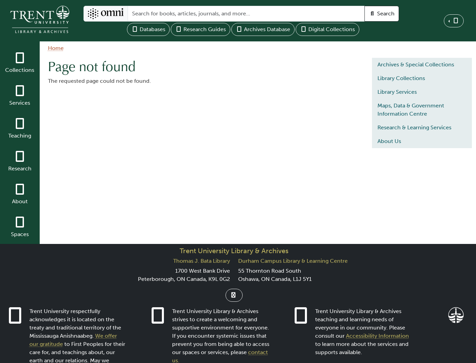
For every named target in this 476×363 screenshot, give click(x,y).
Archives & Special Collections (415, 64)
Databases (148, 29)
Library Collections (401, 78)
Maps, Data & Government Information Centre (410, 109)
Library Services (397, 92)
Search (382, 13)
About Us (389, 141)
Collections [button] (19, 70)
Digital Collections (327, 29)
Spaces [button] (20, 234)
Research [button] (19, 168)
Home (56, 48)
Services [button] (19, 103)
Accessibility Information (377, 336)
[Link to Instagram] (234, 295)
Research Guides (200, 29)
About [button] (20, 201)
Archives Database (263, 29)
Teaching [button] (19, 135)
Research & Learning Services (414, 127)
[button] (454, 20)
